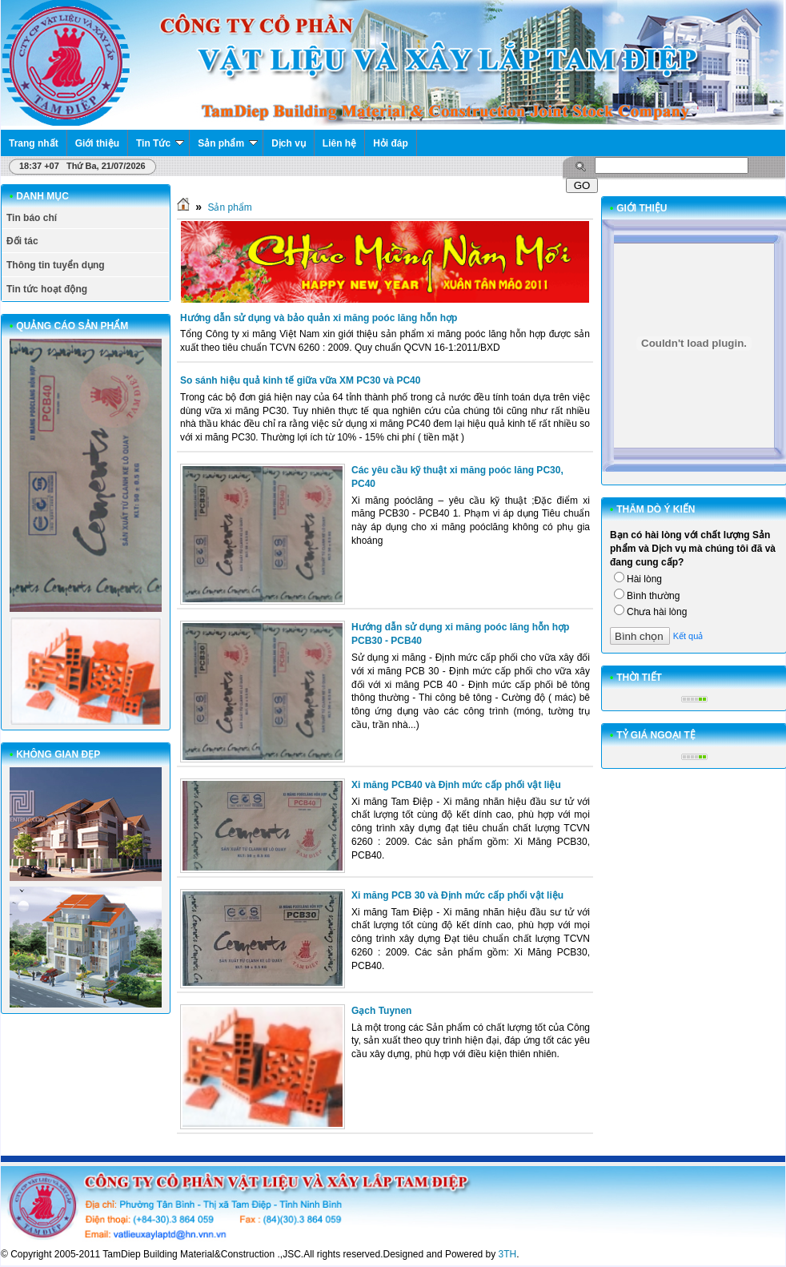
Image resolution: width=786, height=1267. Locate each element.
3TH (508, 1254)
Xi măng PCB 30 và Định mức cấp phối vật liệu (457, 895)
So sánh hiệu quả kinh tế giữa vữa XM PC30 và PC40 (300, 380)
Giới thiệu (97, 143)
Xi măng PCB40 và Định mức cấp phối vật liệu (456, 784)
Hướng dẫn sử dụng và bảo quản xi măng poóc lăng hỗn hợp (318, 318)
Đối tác (22, 241)
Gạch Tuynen (381, 1010)
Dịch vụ (288, 143)
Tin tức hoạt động (46, 289)
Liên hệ (339, 143)
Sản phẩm (228, 143)
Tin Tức (160, 143)
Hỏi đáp (390, 143)
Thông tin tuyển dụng (55, 265)
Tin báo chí (31, 217)
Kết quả (688, 636)
